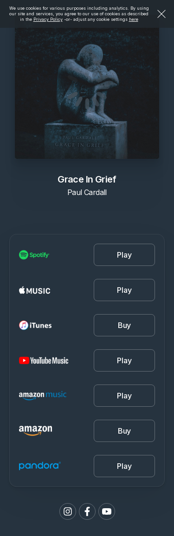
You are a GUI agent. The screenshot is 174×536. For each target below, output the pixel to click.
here (133, 19)
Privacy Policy (48, 19)
